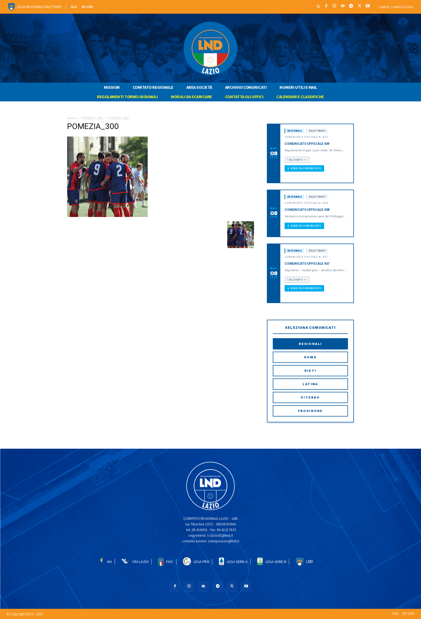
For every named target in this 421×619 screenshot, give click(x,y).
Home (72, 118)
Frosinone (310, 411)
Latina (310, 384)
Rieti (310, 371)
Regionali (310, 344)
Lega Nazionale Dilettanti (39, 6)
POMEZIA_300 (92, 118)
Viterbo (310, 397)
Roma (310, 357)
